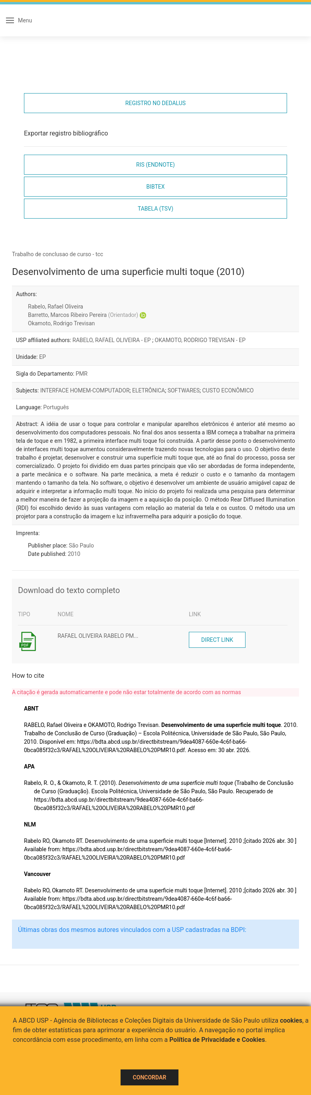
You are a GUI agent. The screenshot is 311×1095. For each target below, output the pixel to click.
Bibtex (155, 186)
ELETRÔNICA (148, 390)
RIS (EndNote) (155, 164)
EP (42, 357)
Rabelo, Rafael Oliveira (55, 306)
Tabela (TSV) (155, 208)
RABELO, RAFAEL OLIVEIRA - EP (113, 340)
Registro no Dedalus (155, 103)
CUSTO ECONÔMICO (228, 390)
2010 (74, 554)
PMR (82, 373)
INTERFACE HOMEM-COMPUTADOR (85, 390)
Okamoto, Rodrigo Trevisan (61, 323)
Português (56, 407)
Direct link (217, 640)
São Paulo (81, 545)
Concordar (149, 1077)
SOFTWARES (184, 390)
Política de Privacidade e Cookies (217, 1039)
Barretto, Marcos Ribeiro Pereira (83, 315)
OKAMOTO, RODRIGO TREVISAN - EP (200, 340)
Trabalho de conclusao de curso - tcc (57, 254)
